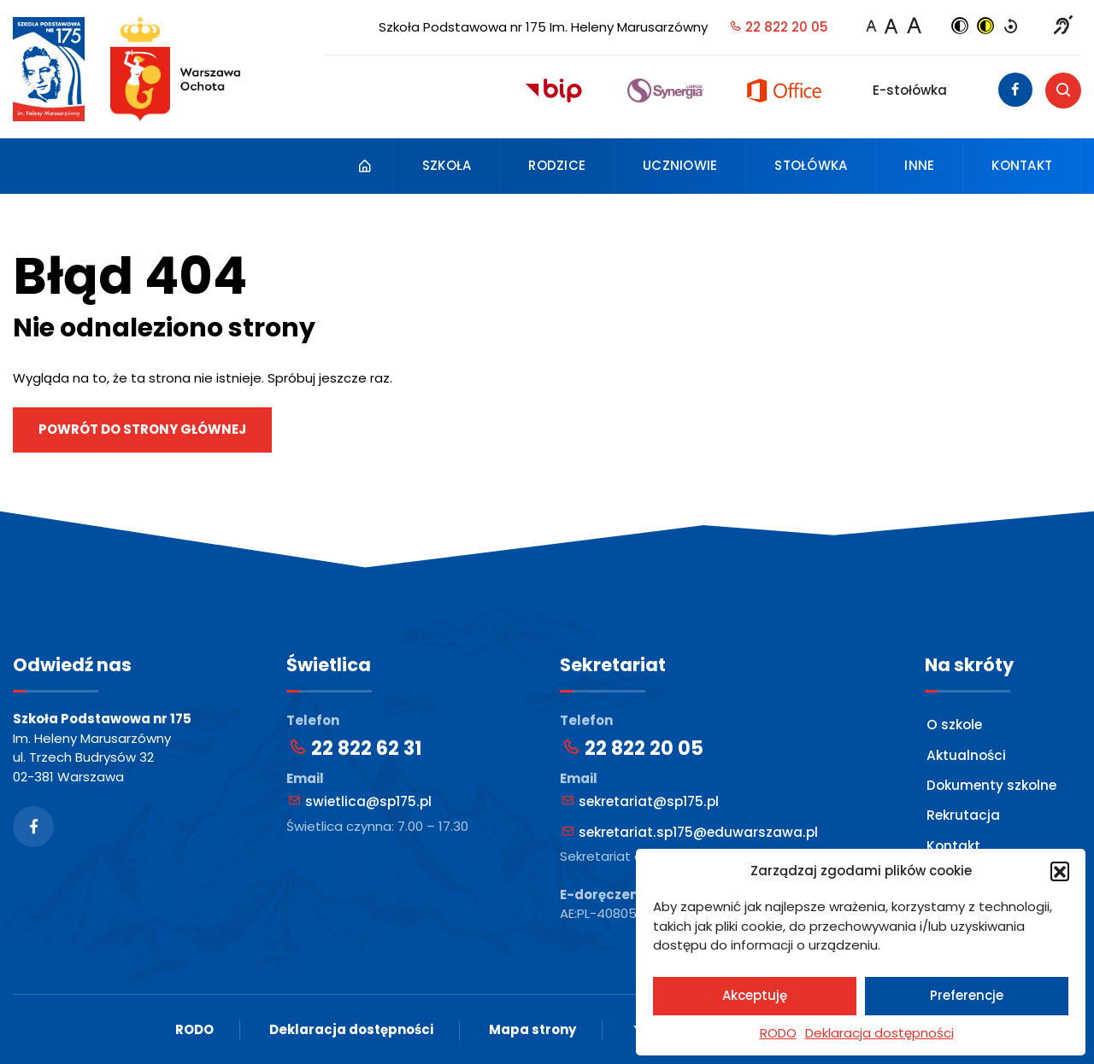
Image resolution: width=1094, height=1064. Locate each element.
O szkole (953, 724)
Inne (919, 165)
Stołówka (810, 165)
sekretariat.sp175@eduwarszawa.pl (688, 830)
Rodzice (556, 165)
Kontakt (1021, 165)
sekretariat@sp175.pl (639, 801)
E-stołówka (910, 90)
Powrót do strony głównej (142, 429)
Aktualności (965, 754)
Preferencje (966, 995)
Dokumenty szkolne (991, 783)
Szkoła (447, 165)
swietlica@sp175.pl (358, 801)
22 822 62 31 (354, 748)
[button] (1059, 871)
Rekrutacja (962, 812)
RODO (778, 1033)
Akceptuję (754, 995)
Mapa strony (532, 1029)
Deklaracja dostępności (879, 1033)
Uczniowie (680, 165)
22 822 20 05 (778, 27)
